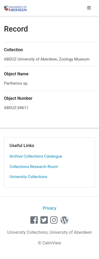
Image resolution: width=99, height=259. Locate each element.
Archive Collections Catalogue (36, 156)
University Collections (29, 176)
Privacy (49, 208)
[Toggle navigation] (89, 8)
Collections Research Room (34, 166)
